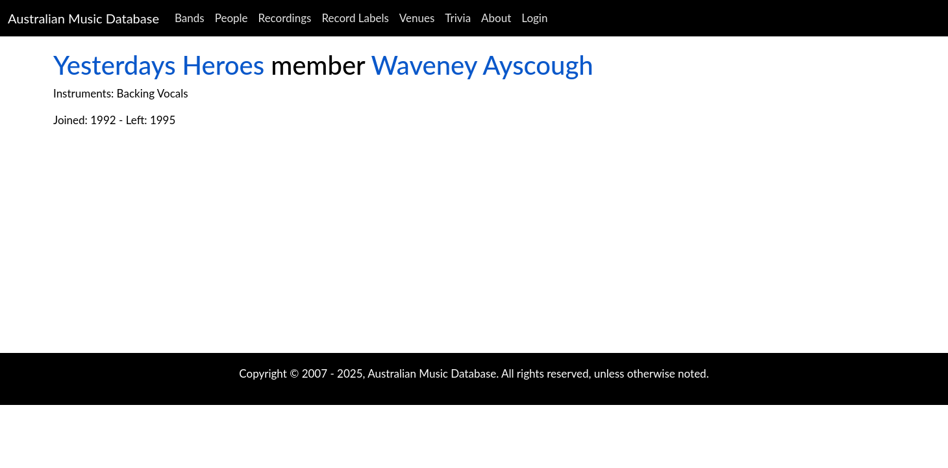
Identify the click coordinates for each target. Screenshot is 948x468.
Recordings (285, 18)
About (496, 18)
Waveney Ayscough (482, 65)
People (231, 18)
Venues (417, 18)
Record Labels (354, 18)
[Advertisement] (474, 249)
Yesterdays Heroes (158, 65)
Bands (190, 18)
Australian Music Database (83, 18)
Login (534, 18)
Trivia (458, 18)
